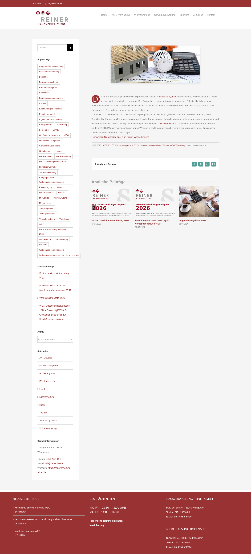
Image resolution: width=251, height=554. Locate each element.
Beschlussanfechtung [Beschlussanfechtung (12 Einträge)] (48, 82)
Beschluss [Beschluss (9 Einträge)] (43, 77)
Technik (165, 145)
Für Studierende (140, 145)
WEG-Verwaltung (177, 145)
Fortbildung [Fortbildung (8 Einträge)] (62, 125)
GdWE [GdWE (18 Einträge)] (56, 130)
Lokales (43, 389)
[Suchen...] (52, 47)
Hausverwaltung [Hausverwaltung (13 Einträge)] (63, 156)
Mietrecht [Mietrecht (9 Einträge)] (62, 193)
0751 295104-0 (53, 459)
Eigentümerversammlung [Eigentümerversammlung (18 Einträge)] (50, 119)
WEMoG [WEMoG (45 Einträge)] (43, 245)
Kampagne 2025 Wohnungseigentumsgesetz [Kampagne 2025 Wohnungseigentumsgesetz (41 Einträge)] (51, 180)
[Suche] (70, 47)
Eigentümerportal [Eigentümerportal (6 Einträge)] (47, 114)
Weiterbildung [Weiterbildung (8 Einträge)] (62, 239)
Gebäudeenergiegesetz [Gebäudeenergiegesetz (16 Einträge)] (49, 135)
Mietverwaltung (155, 145)
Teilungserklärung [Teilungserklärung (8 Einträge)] (47, 214)
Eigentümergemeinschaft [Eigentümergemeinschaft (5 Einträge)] (50, 109)
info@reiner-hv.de (54, 3)
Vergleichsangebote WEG (192, 220)
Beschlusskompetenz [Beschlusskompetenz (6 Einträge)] (48, 87)
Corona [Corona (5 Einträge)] (42, 103)
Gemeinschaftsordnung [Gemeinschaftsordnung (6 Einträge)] (49, 146)
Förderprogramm (47, 373)
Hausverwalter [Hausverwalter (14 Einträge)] (45, 156)
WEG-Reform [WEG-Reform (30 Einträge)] (45, 239)
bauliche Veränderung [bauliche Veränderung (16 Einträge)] (49, 72)
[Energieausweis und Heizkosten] (155, 64)
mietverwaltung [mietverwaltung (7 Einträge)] (60, 198)
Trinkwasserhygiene (167, 96)
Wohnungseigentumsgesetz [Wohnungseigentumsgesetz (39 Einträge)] (51, 250)
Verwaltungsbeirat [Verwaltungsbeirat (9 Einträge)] (47, 219)
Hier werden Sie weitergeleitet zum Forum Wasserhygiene (120, 137)
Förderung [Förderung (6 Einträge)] (44, 130)
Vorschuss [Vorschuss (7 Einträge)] (64, 219)
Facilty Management (124, 145)
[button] (94, 207)
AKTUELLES (108, 145)
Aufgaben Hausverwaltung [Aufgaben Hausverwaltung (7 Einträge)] (51, 66)
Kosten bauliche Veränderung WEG (110, 220)
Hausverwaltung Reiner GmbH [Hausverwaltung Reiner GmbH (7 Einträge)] (53, 162)
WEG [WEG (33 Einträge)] (41, 224)
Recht (42, 405)
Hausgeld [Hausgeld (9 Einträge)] (59, 151)
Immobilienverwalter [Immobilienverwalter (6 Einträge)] (48, 167)
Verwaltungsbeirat (48, 420)
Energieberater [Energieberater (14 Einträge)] (46, 125)
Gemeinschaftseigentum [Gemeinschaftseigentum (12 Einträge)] (50, 140)
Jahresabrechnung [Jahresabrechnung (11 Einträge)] (47, 172)
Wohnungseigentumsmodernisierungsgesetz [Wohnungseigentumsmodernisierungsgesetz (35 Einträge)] (59, 255)
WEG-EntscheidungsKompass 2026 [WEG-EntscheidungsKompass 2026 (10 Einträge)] (52, 232)
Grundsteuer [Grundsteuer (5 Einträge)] (44, 151)
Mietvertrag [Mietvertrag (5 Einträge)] (44, 198)
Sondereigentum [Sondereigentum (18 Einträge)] (46, 208)
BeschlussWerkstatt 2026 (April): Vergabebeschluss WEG (43, 519)
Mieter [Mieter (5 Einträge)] (59, 187)
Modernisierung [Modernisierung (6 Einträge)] (46, 203)
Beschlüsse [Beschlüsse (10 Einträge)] (44, 93)
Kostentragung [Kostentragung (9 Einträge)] (45, 187)
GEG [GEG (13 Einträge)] (66, 135)
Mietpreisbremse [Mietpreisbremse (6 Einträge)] (46, 193)
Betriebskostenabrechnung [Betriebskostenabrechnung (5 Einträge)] (51, 98)
